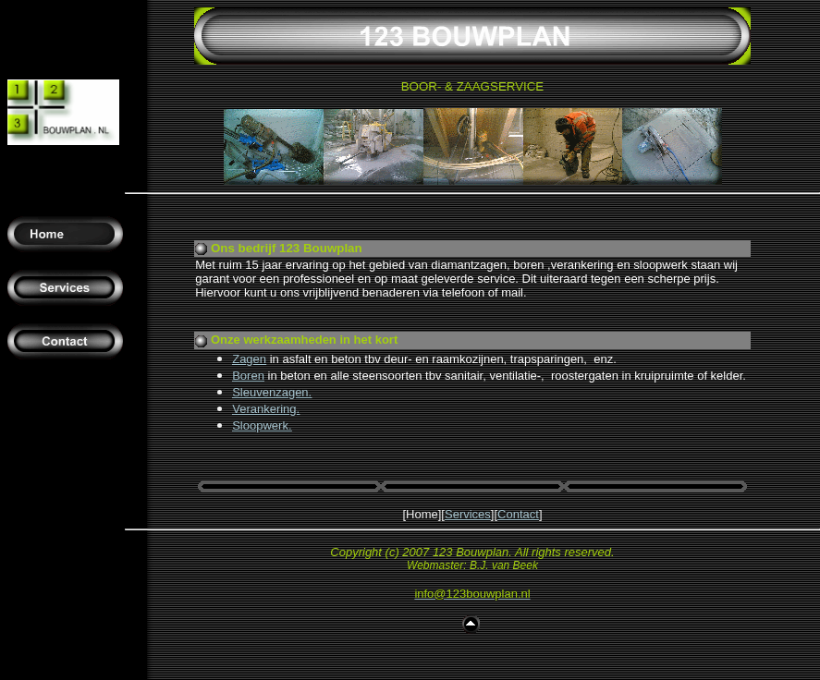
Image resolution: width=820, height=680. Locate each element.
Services (468, 514)
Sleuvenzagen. (272, 392)
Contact (518, 514)
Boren (248, 375)
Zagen (249, 359)
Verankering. (266, 409)
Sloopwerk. (261, 425)
